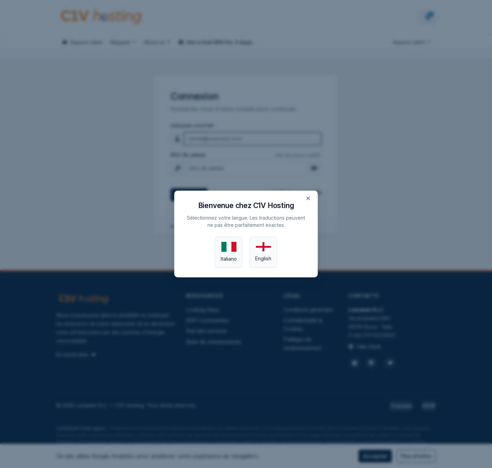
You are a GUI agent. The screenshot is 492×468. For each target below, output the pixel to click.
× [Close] (308, 197)
